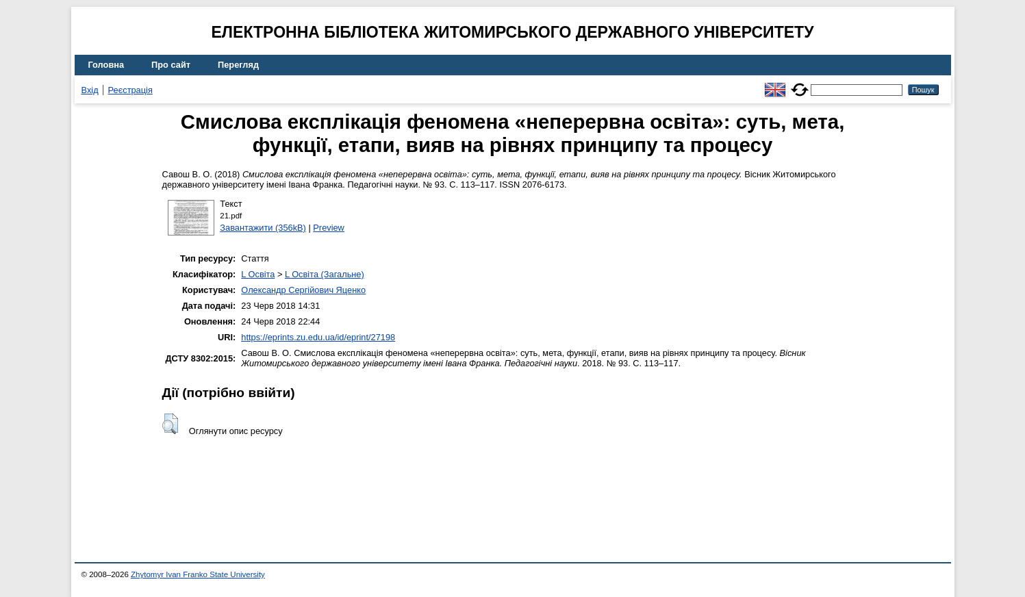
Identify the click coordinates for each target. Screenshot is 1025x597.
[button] (170, 424)
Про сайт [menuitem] (170, 65)
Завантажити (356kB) (263, 228)
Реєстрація (130, 90)
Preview (328, 228)
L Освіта (258, 274)
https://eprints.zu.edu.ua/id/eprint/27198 (318, 337)
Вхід (90, 90)
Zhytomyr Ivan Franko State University (198, 574)
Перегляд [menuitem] (238, 65)
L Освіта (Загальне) (324, 274)
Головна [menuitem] (106, 65)
